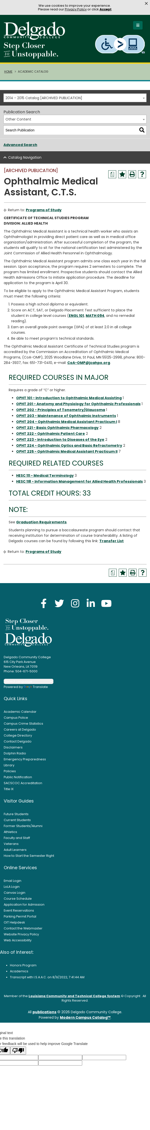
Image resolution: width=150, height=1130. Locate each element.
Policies (10, 771)
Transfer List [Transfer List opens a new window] (111, 541)
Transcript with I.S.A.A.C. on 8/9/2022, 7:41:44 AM (47, 977)
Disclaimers (13, 747)
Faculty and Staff (17, 838)
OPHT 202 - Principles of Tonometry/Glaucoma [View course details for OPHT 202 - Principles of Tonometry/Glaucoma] (60, 410)
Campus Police (16, 718)
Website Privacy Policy (21, 934)
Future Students (16, 814)
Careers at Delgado (20, 730)
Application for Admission (24, 905)
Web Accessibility (18, 940)
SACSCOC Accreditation (23, 783)
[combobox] (75, 98)
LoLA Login (12, 887)
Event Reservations (19, 911)
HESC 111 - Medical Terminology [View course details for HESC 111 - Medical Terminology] (45, 476)
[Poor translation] (18, 1051)
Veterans (11, 844)
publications (44, 1012)
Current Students (17, 820)
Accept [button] (106, 9)
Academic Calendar (20, 712)
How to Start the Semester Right (29, 856)
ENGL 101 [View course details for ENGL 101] (76, 316)
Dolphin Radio (15, 753)
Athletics (10, 832)
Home (8, 72)
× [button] (146, 3)
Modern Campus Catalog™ (85, 1017)
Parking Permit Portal (20, 917)
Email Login (12, 881)
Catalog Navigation (24, 157)
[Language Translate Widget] (28, 681)
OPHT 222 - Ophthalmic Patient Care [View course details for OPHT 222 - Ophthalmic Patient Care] (50, 433)
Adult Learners (15, 850)
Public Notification (18, 777)
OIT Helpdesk (14, 923)
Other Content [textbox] (18, 119)
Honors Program (23, 965)
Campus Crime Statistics (23, 724)
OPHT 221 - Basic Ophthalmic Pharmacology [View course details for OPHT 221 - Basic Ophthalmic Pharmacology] (57, 427)
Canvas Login (14, 893)
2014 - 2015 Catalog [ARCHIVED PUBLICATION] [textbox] (43, 98)
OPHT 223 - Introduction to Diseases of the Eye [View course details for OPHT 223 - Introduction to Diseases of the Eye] (60, 439)
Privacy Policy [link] (76, 9)
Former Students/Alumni (23, 826)
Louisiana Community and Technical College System (74, 996)
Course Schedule (18, 899)
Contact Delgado (18, 742)
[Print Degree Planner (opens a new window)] (112, 175)
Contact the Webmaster (23, 928)
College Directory (18, 736)
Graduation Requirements (41, 522)
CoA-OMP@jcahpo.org (88, 363)
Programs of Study (44, 210)
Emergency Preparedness (25, 759)
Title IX (9, 789)
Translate (36, 687)
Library (9, 765)
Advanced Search (20, 145)
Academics (19, 971)
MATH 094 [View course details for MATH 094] (95, 316)
